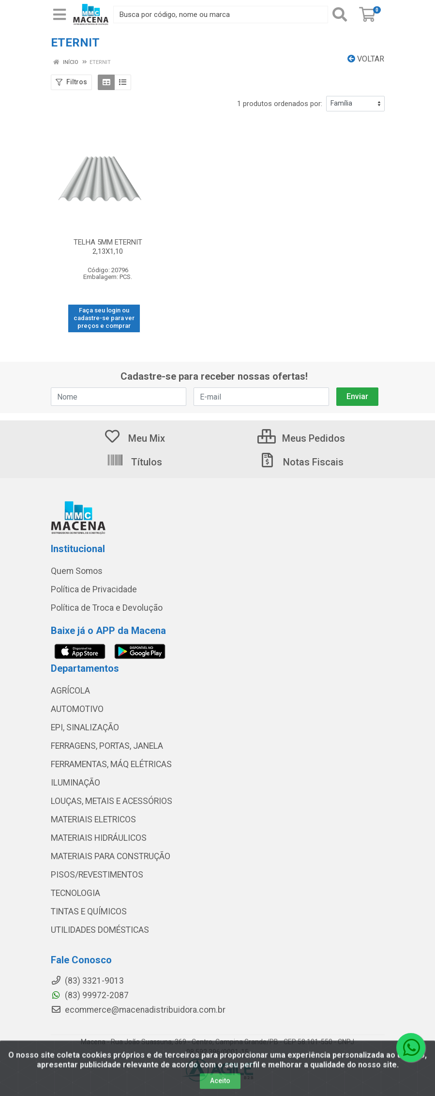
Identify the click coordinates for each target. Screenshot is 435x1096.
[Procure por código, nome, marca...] (220, 14)
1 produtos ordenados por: (279, 103)
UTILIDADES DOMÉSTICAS (100, 930)
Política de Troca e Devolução (107, 608)
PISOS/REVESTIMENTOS (97, 875)
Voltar (365, 58)
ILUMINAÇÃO (75, 782)
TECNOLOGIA (75, 893)
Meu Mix (134, 438)
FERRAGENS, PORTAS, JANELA (107, 746)
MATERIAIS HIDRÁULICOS (99, 838)
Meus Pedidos (301, 438)
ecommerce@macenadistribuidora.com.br (138, 1010)
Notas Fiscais (301, 462)
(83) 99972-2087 (90, 995)
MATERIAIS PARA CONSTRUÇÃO (110, 856)
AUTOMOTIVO (77, 709)
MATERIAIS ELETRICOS (93, 819)
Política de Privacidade (94, 589)
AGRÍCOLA (70, 690)
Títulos (134, 462)
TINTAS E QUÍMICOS (89, 911)
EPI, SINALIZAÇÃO (85, 727)
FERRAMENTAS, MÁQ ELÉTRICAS (111, 764)
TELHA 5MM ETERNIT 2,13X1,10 (108, 247)
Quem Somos (77, 571)
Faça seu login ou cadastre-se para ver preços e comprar (104, 318)
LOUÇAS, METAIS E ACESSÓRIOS (111, 801)
